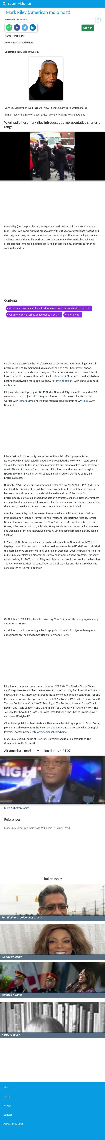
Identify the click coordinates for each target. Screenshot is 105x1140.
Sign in (87, 27)
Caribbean (49, 493)
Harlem (28, 469)
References (73, 314)
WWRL (59, 363)
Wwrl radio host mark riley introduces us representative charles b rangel (49, 308)
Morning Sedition (62, 380)
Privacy (7, 1105)
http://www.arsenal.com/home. (49, 732)
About (6, 1087)
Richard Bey (25, 400)
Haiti (78, 506)
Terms (6, 1096)
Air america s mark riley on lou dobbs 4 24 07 (34, 314)
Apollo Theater (12, 469)
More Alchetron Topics (16, 808)
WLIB (38, 392)
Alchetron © (13, 1123)
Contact (7, 1114)
